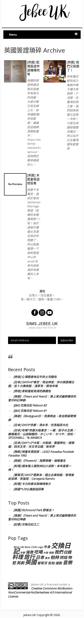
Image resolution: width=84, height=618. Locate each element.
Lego (40, 547)
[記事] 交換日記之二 (26, 524)
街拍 (51, 563)
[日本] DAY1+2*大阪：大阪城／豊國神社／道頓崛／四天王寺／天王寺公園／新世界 (41, 445)
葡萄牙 (42, 563)
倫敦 (29, 552)
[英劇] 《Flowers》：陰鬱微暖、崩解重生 (39, 461)
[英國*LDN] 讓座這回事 (28, 489)
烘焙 (63, 557)
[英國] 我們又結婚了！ (73, 66)
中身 (47, 546)
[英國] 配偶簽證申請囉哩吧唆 (33, 68)
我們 (58, 552)
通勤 (58, 563)
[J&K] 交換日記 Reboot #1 (30, 411)
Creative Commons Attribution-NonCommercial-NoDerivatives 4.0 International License (40, 592)
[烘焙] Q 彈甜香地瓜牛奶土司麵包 (35, 377)
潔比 (42, 291)
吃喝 (38, 552)
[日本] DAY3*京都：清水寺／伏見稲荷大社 (40, 425)
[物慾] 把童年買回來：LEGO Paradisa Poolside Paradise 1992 (41, 453)
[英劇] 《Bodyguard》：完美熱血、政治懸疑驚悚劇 (42, 418)
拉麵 (67, 552)
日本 (40, 557)
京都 (22, 552)
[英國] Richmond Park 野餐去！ (33, 510)
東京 (47, 558)
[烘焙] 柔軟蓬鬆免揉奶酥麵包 (32, 391)
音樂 (67, 562)
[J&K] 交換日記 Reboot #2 (30, 405)
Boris (27, 547)
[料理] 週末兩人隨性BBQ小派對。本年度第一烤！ (39, 468)
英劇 (20, 562)
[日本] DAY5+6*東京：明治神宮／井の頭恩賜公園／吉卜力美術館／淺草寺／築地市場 (41, 384)
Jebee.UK (30, 615)
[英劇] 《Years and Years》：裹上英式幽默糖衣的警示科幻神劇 (42, 398)
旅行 (29, 556)
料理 (17, 556)
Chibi (34, 547)
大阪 (45, 552)
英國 (31, 562)
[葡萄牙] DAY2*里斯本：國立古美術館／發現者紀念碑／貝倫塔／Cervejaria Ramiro (41, 477)
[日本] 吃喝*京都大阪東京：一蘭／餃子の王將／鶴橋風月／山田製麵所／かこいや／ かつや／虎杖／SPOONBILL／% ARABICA (42, 434)
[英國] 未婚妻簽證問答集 (33, 179)
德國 (51, 552)
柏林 (54, 557)
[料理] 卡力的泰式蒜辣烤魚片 (32, 484)
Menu (13, 35)
